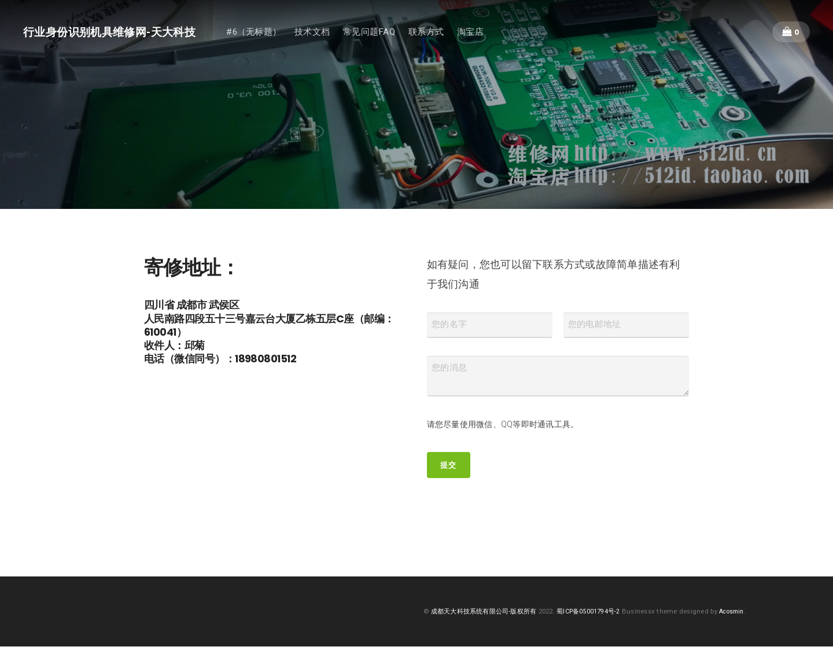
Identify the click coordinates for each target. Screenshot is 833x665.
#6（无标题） (272, 33)
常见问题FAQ (388, 33)
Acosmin (729, 630)
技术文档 (330, 33)
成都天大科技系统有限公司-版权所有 (471, 630)
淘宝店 (489, 33)
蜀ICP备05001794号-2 (582, 630)
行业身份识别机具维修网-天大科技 (118, 33)
